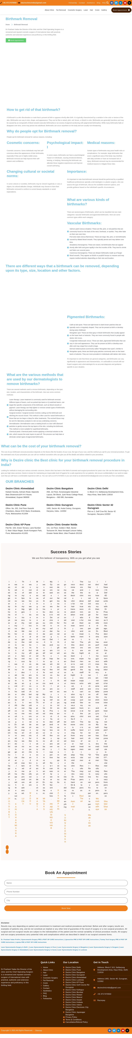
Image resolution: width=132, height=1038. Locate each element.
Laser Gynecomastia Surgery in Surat (42, 950)
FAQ (104, 3)
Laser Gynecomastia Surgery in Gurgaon (103, 947)
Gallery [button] (104, 10)
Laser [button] (86, 10)
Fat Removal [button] (61, 10)
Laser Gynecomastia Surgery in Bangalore (73, 947)
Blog (98, 3)
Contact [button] (82, 3)
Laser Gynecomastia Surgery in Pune (43, 947)
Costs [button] (97, 10)
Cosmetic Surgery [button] (75, 10)
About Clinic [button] (49, 10)
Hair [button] (91, 10)
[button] (107, 3)
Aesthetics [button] (91, 3)
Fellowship (73, 3)
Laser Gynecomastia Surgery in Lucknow (72, 950)
